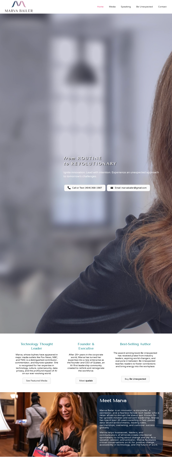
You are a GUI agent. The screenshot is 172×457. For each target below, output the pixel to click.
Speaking (128, 6)
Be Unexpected (146, 6)
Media (115, 6)
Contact (163, 6)
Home (104, 6)
